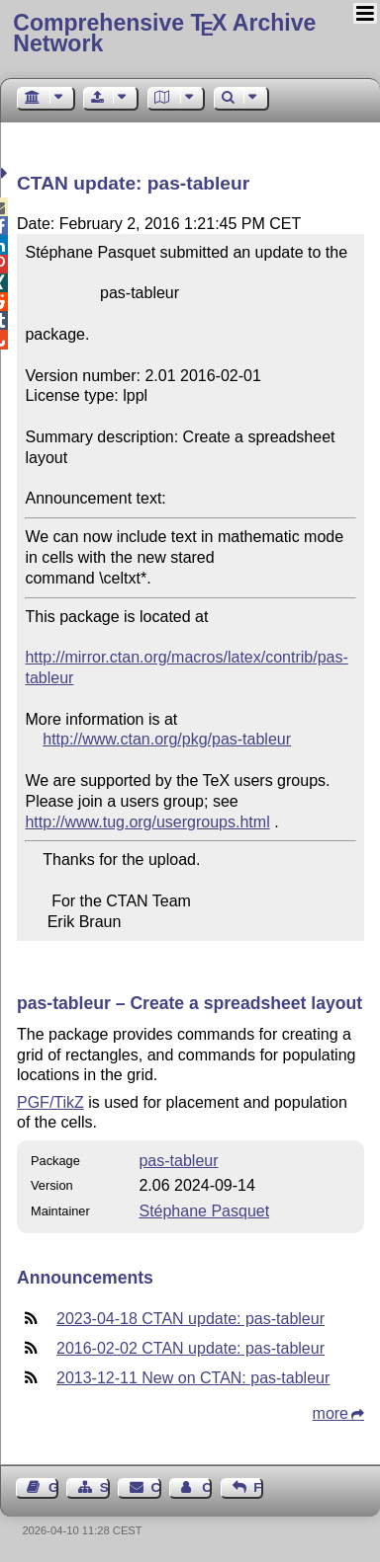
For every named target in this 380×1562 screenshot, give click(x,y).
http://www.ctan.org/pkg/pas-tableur (167, 739)
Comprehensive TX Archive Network (164, 33)
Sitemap (105, 1487)
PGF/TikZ (50, 1102)
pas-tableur (178, 1160)
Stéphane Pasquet (204, 1211)
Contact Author (207, 1487)
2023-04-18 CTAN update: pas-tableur (190, 1318)
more (330, 1413)
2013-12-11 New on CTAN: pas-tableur (193, 1377)
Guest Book (53, 1487)
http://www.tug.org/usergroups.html (147, 822)
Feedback (258, 1487)
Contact (156, 1487)
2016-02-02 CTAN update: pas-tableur (190, 1348)
